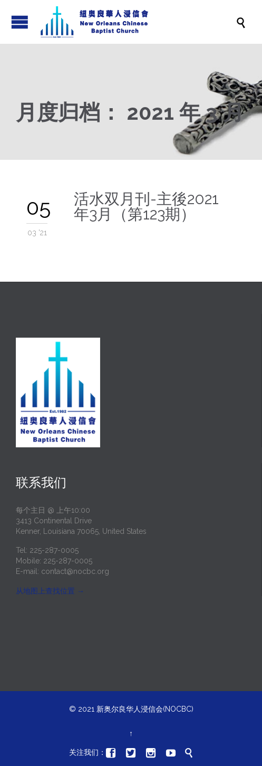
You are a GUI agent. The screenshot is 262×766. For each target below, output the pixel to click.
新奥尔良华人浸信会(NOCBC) (144, 709)
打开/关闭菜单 (20, 22)
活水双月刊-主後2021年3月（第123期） (146, 206)
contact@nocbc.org (75, 571)
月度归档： (130, 112)
